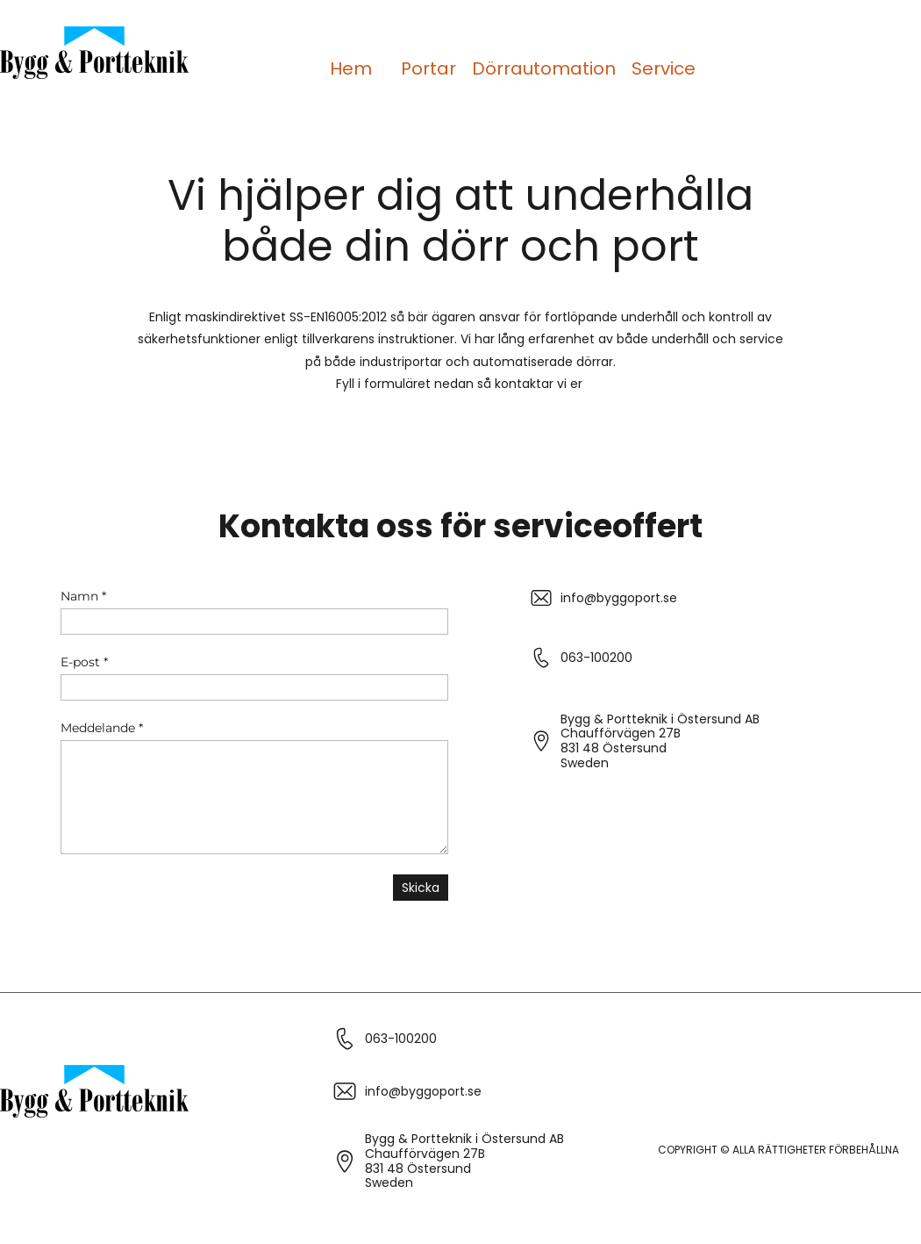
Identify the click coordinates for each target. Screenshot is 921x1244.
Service (664, 68)
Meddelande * (102, 728)
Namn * (83, 596)
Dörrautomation (544, 68)
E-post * (84, 662)
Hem (351, 68)
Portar (428, 68)
